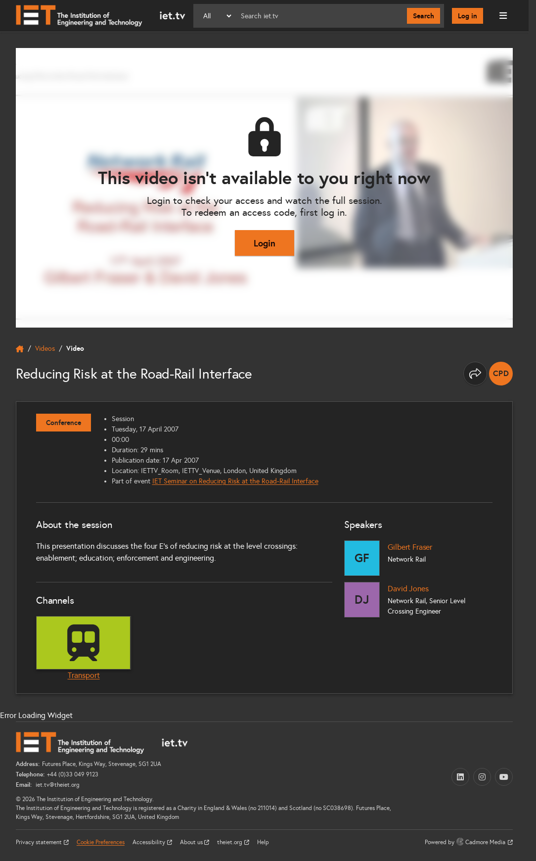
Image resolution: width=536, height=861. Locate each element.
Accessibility (150, 842)
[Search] (320, 16)
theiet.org (230, 842)
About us (192, 842)
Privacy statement (39, 842)
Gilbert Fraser (410, 547)
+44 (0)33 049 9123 (72, 774)
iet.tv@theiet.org (57, 784)
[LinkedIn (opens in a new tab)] (460, 777)
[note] (501, 373)
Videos (45, 348)
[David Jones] (362, 600)
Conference (63, 422)
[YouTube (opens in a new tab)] (504, 777)
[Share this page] (475, 373)
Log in (467, 15)
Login (264, 243)
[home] (20, 348)
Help (263, 842)
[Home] (100, 16)
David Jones (408, 588)
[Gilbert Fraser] (362, 558)
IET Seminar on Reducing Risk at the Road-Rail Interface (235, 481)
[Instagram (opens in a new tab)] (482, 777)
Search (423, 15)
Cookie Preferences (101, 842)
